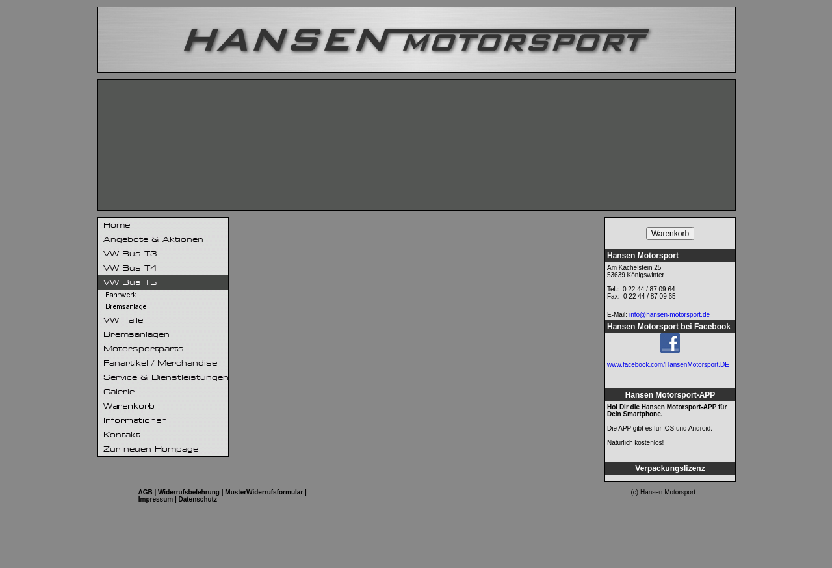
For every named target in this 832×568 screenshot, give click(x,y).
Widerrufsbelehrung (189, 492)
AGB (145, 492)
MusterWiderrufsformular (264, 492)
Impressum (155, 499)
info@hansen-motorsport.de (669, 314)
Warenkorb (670, 233)
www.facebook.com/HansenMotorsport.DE (668, 364)
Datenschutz (198, 499)
